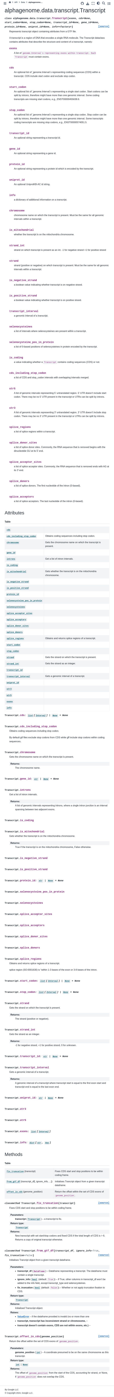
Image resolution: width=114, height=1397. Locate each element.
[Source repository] (82, 3)
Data (23, 2)
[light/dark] (98, 3)
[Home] (10, 2)
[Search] (103, 3)
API (15, 2)
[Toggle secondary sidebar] (109, 3)
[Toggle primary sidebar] (5, 3)
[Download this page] (87, 3)
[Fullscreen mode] (93, 3)
